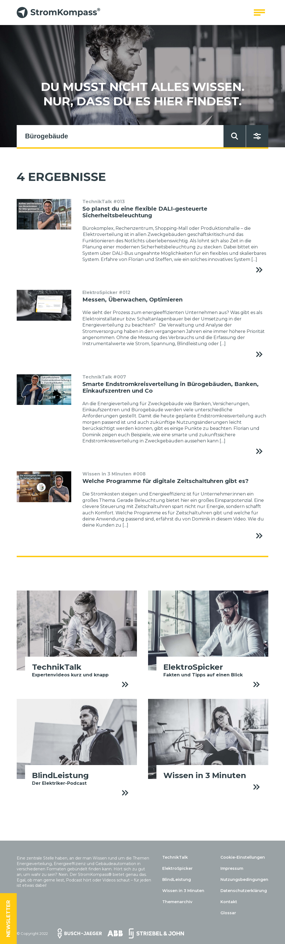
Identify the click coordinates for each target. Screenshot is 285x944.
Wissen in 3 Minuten (183, 890)
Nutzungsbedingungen (244, 879)
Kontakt (228, 901)
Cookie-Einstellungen (242, 857)
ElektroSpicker (177, 868)
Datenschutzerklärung (243, 890)
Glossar (228, 912)
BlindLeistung (176, 879)
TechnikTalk (175, 857)
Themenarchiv (177, 901)
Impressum (231, 868)
